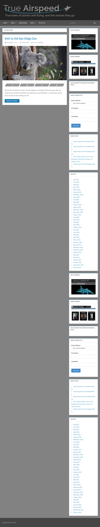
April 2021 (76, 187)
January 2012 (77, 260)
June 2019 (76, 197)
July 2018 (76, 200)
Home (5, 23)
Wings (13, 23)
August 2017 (77, 207)
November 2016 (78, 210)
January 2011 (77, 267)
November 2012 (78, 250)
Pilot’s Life (42, 23)
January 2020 (77, 192)
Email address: (83, 102)
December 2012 (78, 247)
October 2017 (77, 205)
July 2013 (76, 230)
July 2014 (76, 222)
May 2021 (76, 185)
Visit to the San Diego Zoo (21, 38)
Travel (33, 23)
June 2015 (76, 217)
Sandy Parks (25, 42)
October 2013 (77, 227)
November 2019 (78, 195)
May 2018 (76, 202)
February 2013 (77, 242)
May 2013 (76, 235)
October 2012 (77, 252)
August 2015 (77, 215)
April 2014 (76, 225)
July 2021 (76, 180)
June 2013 (76, 232)
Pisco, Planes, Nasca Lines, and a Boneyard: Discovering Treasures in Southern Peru (82, 159)
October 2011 (77, 262)
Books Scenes (23, 23)
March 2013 (76, 240)
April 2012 (76, 257)
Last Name (74, 116)
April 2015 (76, 220)
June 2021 (76, 182)
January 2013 (77, 245)
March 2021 (76, 190)
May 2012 (76, 255)
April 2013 (76, 237)
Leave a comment (38, 42)
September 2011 (78, 265)
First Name (74, 108)
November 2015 (78, 212)
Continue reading (11, 101)
